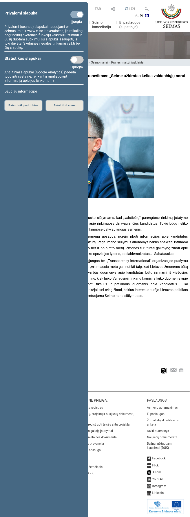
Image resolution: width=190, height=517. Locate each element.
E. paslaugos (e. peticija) (130, 24)
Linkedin (158, 493)
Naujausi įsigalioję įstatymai (94, 431)
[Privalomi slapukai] (77, 14)
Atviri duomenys (158, 431)
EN (133, 9)
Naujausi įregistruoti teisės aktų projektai (102, 424)
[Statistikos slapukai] (77, 60)
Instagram (159, 486)
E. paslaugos (155, 414)
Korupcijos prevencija (89, 443)
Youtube (157, 479)
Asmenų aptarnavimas (162, 407)
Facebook (159, 458)
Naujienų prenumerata (162, 437)
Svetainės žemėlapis (88, 467)
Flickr (156, 465)
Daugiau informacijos (21, 91)
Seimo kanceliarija (101, 24)
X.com (156, 472)
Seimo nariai (99, 62)
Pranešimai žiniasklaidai (127, 62)
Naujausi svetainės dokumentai (96, 437)
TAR (98, 9)
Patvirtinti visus (64, 105)
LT (126, 9)
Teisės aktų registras (89, 407)
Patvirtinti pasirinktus (23, 105)
